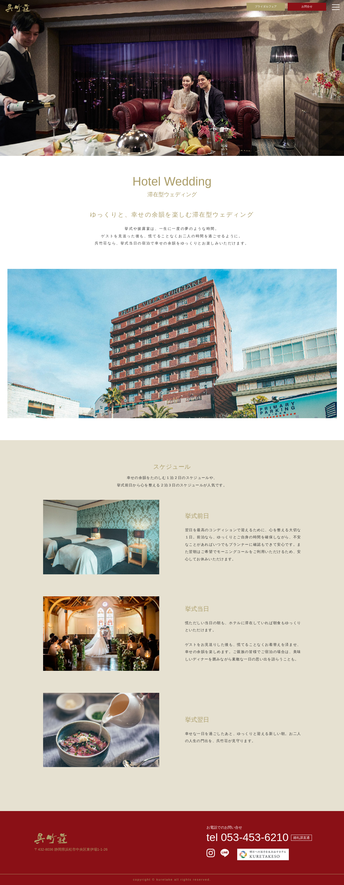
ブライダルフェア (266, 6)
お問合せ (306, 6)
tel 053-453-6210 (247, 837)
